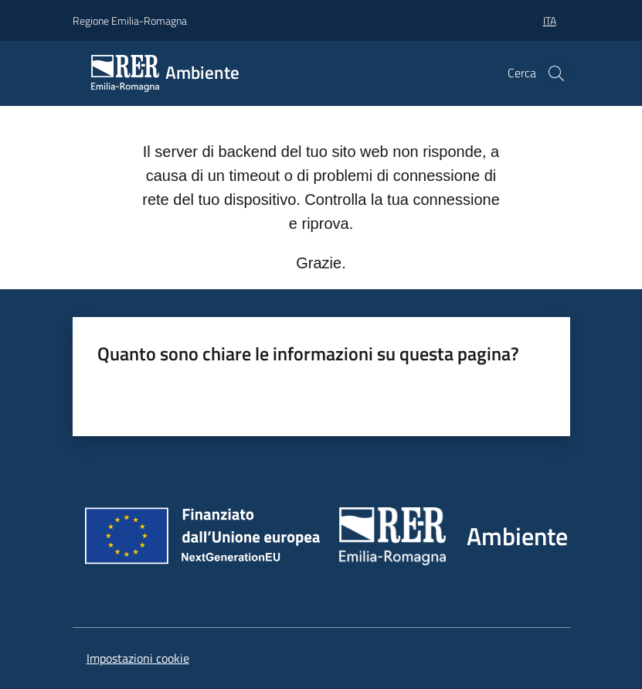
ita (549, 20)
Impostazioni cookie (138, 658)
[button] (556, 73)
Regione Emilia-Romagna (130, 20)
